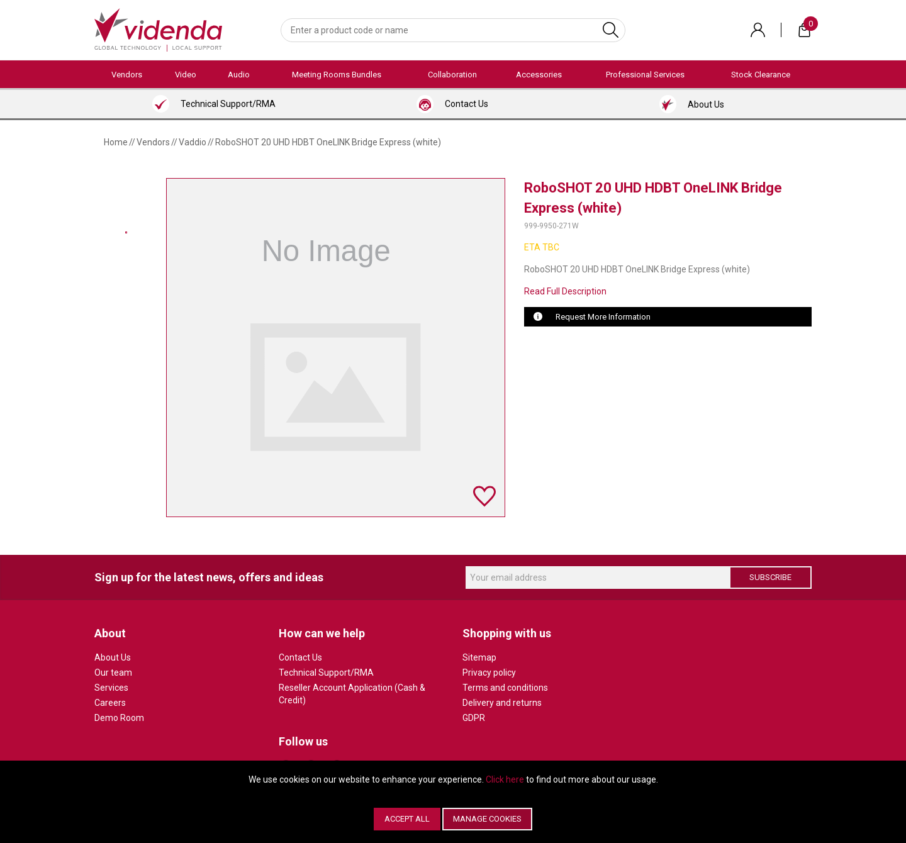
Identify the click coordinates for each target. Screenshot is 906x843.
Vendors (126, 74)
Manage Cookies (487, 818)
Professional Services (645, 74)
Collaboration (452, 74)
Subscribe (770, 577)
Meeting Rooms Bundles (336, 74)
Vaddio (192, 142)
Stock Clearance (760, 74)
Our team (113, 672)
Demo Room (119, 718)
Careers (110, 703)
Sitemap (479, 657)
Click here (505, 779)
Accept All (407, 818)
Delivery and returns (502, 703)
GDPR (473, 718)
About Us (112, 657)
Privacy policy (489, 672)
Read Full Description (565, 291)
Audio (239, 74)
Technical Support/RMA (326, 672)
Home (116, 142)
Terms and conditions (505, 688)
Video (185, 74)
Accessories (539, 74)
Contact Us (300, 657)
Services (111, 688)
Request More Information (603, 316)
